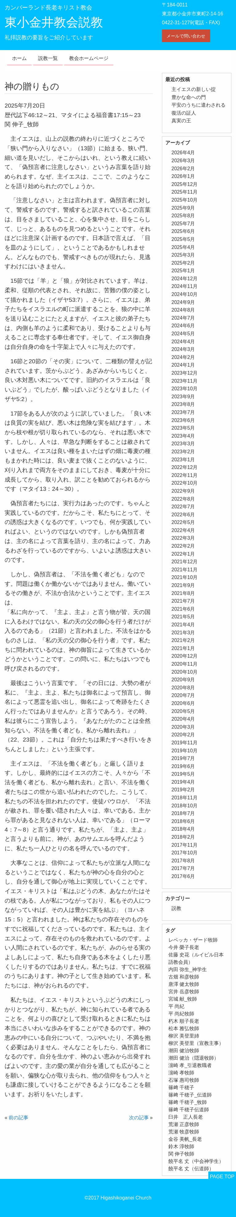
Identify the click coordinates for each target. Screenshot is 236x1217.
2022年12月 (184, 467)
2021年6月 (183, 609)
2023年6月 (183, 420)
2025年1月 (183, 270)
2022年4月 (183, 530)
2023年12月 (184, 373)
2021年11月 (184, 569)
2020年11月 (184, 664)
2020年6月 (183, 703)
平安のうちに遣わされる (198, 105)
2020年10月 (184, 672)
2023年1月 (183, 459)
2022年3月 (183, 538)
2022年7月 (183, 506)
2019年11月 (184, 742)
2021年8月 (183, 593)
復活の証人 (183, 113)
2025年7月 (183, 223)
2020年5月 (183, 711)
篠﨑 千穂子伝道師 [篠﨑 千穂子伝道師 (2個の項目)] (188, 1109)
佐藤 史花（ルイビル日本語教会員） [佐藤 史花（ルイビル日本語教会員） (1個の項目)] (196, 958)
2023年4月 (183, 436)
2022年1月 (183, 554)
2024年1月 (183, 365)
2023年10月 (184, 388)
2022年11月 (184, 475)
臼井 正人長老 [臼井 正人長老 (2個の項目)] (185, 1117)
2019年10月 (184, 750)
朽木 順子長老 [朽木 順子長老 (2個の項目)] (183, 1021)
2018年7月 (183, 813)
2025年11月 (184, 192)
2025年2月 (183, 263)
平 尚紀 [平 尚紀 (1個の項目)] (176, 1006)
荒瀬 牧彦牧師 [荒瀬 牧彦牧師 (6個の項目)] (183, 1131)
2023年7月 (183, 412)
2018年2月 (183, 837)
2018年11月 (184, 797)
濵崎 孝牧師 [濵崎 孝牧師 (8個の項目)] (181, 1072)
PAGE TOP (222, 1176)
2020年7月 (183, 695)
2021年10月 (184, 577)
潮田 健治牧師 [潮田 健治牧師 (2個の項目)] (183, 1050)
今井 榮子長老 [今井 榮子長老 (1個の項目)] (183, 947)
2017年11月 (184, 845)
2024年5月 (183, 333)
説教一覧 (48, 58)
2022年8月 (183, 499)
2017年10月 (184, 852)
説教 (176, 908)
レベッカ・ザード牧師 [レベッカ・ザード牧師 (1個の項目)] (193, 940)
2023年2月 (183, 451)
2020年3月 (183, 727)
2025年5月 (183, 239)
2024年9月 (183, 302)
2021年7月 (183, 601)
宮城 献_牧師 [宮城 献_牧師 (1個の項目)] (182, 999)
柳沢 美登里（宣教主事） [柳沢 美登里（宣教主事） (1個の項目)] (196, 1043)
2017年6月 (183, 876)
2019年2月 (183, 789)
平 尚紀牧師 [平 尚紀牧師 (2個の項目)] (181, 1013)
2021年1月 (183, 648)
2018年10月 (184, 805)
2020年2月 (183, 734)
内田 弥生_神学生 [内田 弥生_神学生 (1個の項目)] (187, 969)
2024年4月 (183, 341)
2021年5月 (183, 616)
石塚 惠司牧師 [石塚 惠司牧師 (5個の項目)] (183, 1080)
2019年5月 (183, 774)
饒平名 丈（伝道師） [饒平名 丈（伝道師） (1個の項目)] (191, 1168)
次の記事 (139, 1117)
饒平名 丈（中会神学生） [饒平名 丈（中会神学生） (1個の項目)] (196, 1161)
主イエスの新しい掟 (193, 89)
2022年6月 (183, 514)
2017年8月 (183, 860)
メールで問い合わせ (186, 35)
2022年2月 (183, 546)
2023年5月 (183, 428)
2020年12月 (184, 656)
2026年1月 (183, 176)
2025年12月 (184, 184)
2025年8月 (183, 215)
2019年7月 (183, 758)
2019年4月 (183, 782)
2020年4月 (183, 719)
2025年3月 (183, 255)
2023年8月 (183, 404)
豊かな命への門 (188, 97)
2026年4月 (183, 152)
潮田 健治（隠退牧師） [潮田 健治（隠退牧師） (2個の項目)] (193, 1058)
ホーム (19, 58)
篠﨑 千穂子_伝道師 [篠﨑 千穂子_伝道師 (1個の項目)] (190, 1094)
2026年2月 (183, 168)
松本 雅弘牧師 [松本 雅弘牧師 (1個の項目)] (183, 1028)
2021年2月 (183, 640)
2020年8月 (183, 687)
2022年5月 (183, 522)
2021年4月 (183, 624)
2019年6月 (183, 766)
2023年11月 (184, 381)
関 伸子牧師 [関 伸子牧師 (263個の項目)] (181, 1153)
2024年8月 (183, 310)
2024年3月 (183, 349)
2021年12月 (184, 561)
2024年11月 (184, 286)
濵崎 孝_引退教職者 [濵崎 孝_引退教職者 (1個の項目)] (190, 1065)
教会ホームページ (88, 58)
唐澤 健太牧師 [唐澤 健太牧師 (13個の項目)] (183, 984)
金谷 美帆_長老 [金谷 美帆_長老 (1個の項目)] (185, 1139)
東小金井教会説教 (54, 22)
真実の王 (181, 120)
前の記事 (18, 1117)
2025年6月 (183, 231)
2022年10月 (184, 483)
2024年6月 (183, 325)
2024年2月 (183, 357)
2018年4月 (183, 829)
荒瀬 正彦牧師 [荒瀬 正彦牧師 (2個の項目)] (183, 1124)
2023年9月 (183, 396)
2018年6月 (183, 821)
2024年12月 (184, 278)
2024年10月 (184, 294)
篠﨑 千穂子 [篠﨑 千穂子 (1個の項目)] (181, 1087)
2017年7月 (183, 868)
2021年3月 (183, 632)
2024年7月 (183, 318)
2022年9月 (183, 491)
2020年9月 (183, 679)
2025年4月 (183, 247)
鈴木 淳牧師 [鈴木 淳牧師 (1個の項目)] (181, 1146)
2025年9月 (183, 208)
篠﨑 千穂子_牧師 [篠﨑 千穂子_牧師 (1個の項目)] (187, 1102)
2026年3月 (183, 160)
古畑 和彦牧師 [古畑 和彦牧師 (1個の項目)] (183, 976)
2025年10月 (184, 200)
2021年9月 (183, 585)
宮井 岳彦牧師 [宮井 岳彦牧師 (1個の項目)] (183, 991)
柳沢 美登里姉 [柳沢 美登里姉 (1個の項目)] (183, 1035)
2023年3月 (183, 443)
